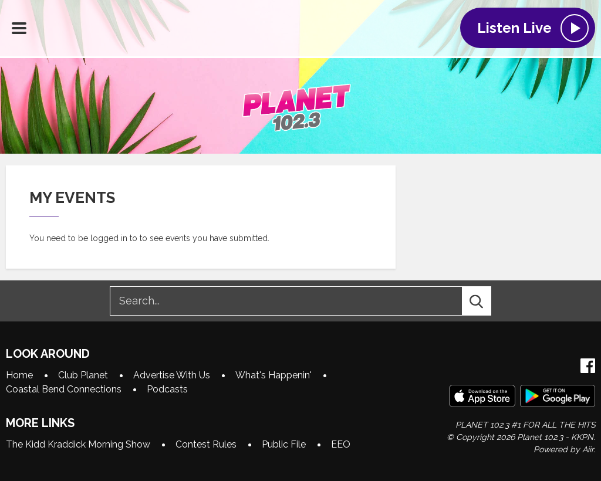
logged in (108, 238)
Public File (284, 444)
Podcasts (167, 389)
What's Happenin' (273, 375)
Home (19, 375)
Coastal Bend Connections (63, 389)
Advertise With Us (171, 375)
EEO (340, 444)
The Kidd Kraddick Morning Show (78, 444)
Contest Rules (206, 444)
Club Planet (83, 375)
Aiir (587, 449)
